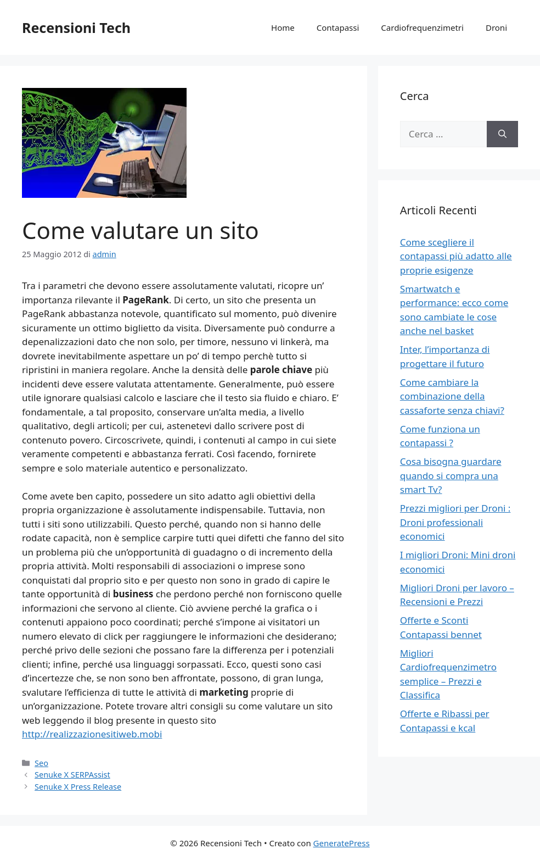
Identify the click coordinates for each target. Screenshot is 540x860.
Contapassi (338, 27)
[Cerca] (502, 134)
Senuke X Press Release (78, 786)
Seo (41, 763)
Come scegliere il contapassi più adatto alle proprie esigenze (456, 256)
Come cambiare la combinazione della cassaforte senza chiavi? (452, 396)
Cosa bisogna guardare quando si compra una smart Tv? (451, 475)
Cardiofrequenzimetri (422, 27)
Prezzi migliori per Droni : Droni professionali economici (455, 522)
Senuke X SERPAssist (72, 774)
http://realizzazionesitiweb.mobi (92, 734)
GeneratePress (341, 842)
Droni (496, 27)
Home (283, 27)
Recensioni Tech (76, 27)
